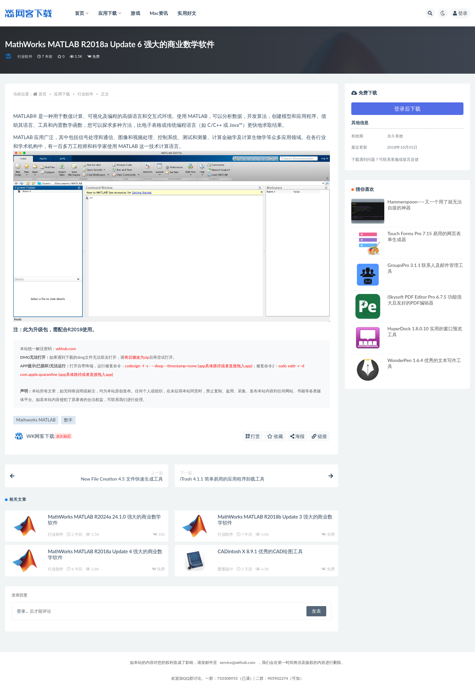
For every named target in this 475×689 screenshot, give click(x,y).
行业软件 (24, 56)
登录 (460, 13)
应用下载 (62, 93)
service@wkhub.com (237, 662)
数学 (68, 419)
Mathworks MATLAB (35, 419)
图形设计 (225, 568)
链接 (319, 436)
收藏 (275, 436)
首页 (43, 93)
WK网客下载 (43, 436)
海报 (297, 436)
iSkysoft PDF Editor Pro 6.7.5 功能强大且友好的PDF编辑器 (424, 300)
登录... (22, 611)
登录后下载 (407, 108)
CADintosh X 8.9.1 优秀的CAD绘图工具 (260, 551)
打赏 (253, 436)
